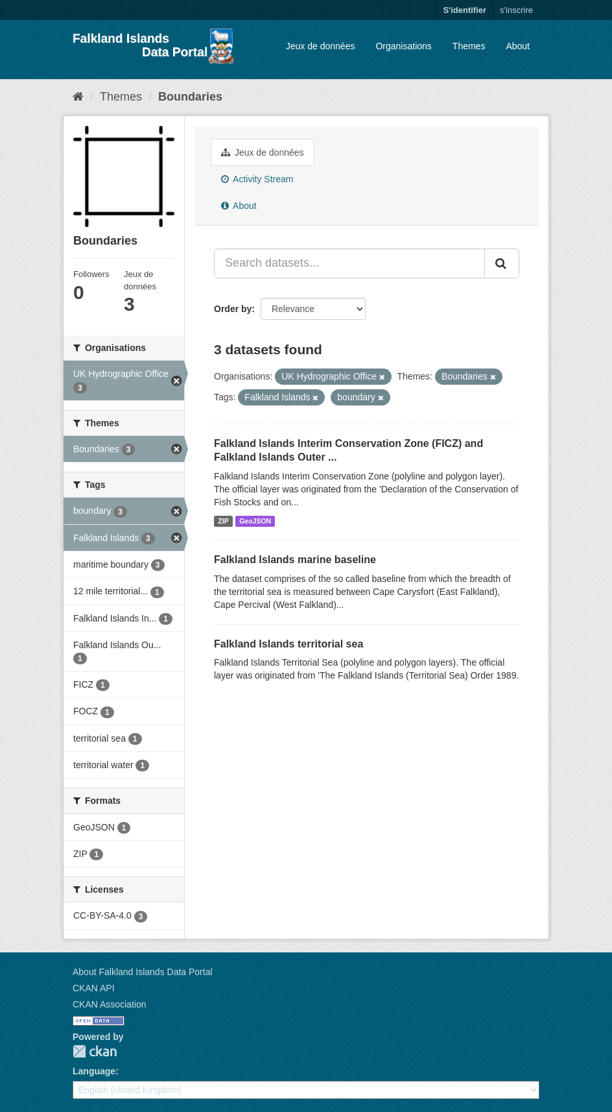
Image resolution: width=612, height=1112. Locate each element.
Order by (233, 309)
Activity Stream (257, 179)
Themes (469, 46)
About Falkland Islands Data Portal (143, 972)
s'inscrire (516, 10)
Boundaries (190, 96)
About (518, 46)
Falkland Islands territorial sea (288, 643)
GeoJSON (255, 521)
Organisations (403, 46)
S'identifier (464, 10)
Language (94, 1071)
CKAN (95, 1051)
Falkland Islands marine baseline (295, 559)
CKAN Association (110, 1004)
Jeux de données (320, 46)
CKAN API (94, 988)
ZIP (223, 521)
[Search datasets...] (349, 263)
